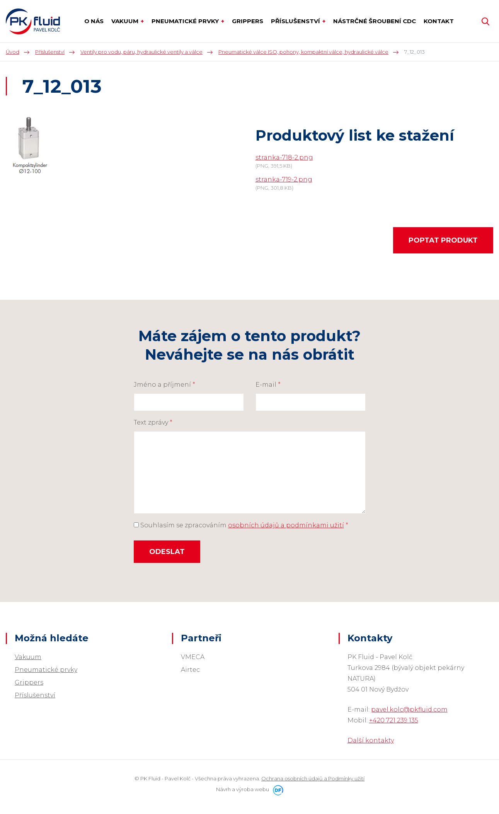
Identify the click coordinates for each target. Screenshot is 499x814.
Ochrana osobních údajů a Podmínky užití (312, 778)
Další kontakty (370, 740)
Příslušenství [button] (296, 21)
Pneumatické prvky (46, 669)
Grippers (29, 682)
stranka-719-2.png (283, 179)
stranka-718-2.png (284, 157)
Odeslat (167, 551)
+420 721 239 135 (393, 720)
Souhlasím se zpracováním (241, 525)
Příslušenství (35, 695)
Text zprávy (153, 422)
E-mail (268, 384)
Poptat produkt (443, 240)
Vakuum (28, 657)
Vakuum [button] (125, 21)
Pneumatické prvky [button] (186, 21)
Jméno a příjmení (164, 384)
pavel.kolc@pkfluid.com (409, 709)
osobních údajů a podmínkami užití (286, 525)
